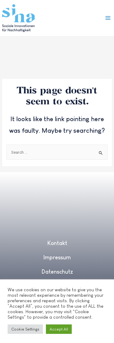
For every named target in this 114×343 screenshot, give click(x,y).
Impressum (57, 257)
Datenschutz (57, 272)
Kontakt (57, 243)
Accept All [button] (59, 329)
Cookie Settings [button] (25, 329)
